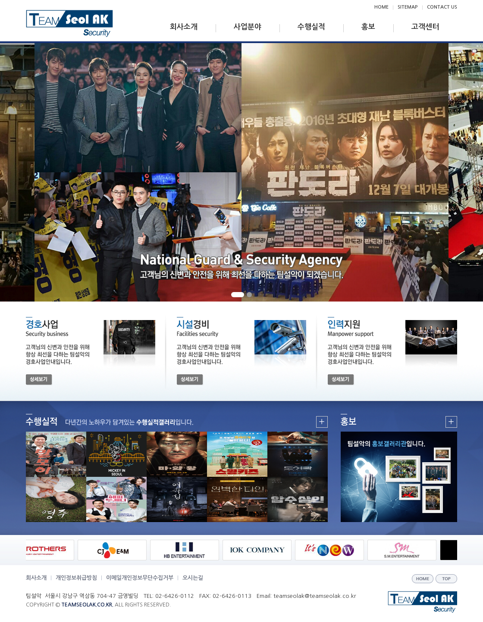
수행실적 (311, 27)
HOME (381, 7)
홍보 (368, 27)
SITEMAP (408, 7)
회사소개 (184, 27)
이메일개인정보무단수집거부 (139, 578)
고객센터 (425, 27)
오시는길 (192, 578)
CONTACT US (442, 7)
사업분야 (247, 27)
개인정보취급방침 (76, 578)
